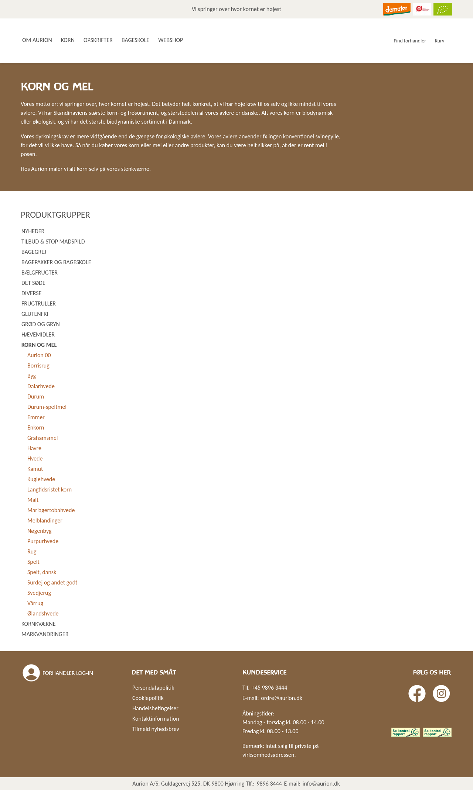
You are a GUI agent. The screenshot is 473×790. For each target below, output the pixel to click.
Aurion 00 (39, 355)
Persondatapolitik (153, 687)
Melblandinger (44, 520)
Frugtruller (38, 303)
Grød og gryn (40, 324)
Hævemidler (38, 334)
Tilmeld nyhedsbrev (155, 728)
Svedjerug (39, 592)
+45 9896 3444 (269, 687)
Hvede (34, 458)
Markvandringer (44, 634)
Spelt (33, 561)
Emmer (36, 417)
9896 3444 (269, 783)
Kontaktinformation (155, 718)
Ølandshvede (43, 613)
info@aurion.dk (321, 783)
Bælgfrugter (39, 272)
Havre (34, 448)
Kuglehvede (41, 479)
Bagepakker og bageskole (56, 262)
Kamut (35, 468)
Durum (35, 396)
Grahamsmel (42, 437)
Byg (31, 375)
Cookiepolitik (148, 697)
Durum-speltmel (47, 406)
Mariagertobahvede (51, 510)
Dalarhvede (41, 386)
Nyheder (32, 231)
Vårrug (35, 603)
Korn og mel (39, 344)
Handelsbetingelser (155, 708)
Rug (32, 551)
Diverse (31, 293)
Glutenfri (34, 313)
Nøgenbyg (39, 530)
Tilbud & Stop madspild (53, 241)
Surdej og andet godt (52, 582)
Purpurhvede (42, 541)
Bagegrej (33, 251)
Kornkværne (38, 623)
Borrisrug (38, 365)
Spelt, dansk (41, 572)
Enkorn (35, 427)
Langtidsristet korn (49, 489)
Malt (32, 499)
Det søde (33, 282)
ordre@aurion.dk (281, 697)
